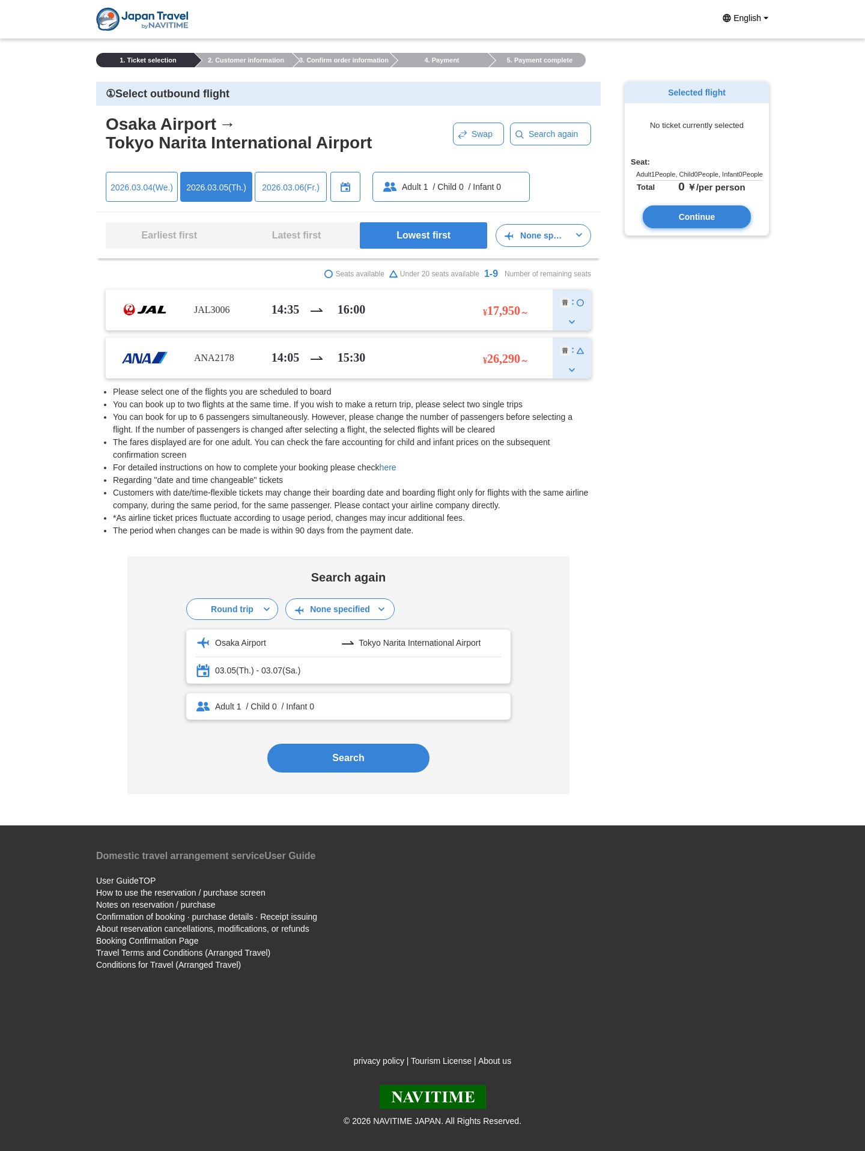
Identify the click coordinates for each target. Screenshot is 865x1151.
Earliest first (169, 235)
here (388, 467)
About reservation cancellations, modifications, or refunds (202, 929)
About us (494, 1061)
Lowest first (423, 235)
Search (348, 758)
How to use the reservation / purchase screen (181, 892)
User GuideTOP (126, 880)
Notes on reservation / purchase (155, 905)
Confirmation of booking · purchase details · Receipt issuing (206, 917)
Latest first (296, 235)
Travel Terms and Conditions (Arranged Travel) (183, 953)
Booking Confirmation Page (147, 941)
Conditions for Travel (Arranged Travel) (168, 965)
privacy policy (379, 1061)
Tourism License (441, 1061)
